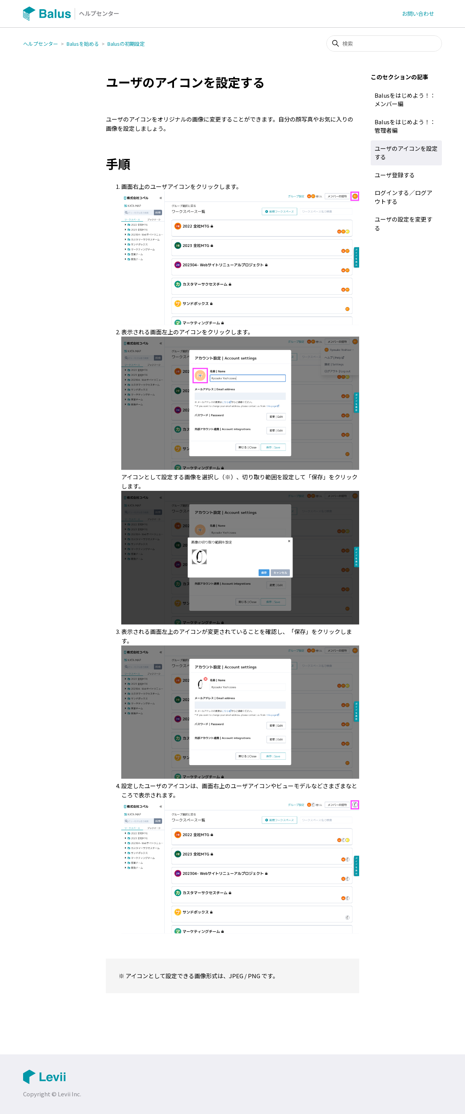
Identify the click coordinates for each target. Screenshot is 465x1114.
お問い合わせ (418, 13)
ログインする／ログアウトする (403, 196)
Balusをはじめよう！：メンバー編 (405, 99)
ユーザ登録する (395, 175)
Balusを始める (83, 43)
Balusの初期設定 (126, 43)
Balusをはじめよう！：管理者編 (405, 126)
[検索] (384, 43)
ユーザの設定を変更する (403, 223)
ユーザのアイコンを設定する (406, 152)
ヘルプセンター (40, 43)
